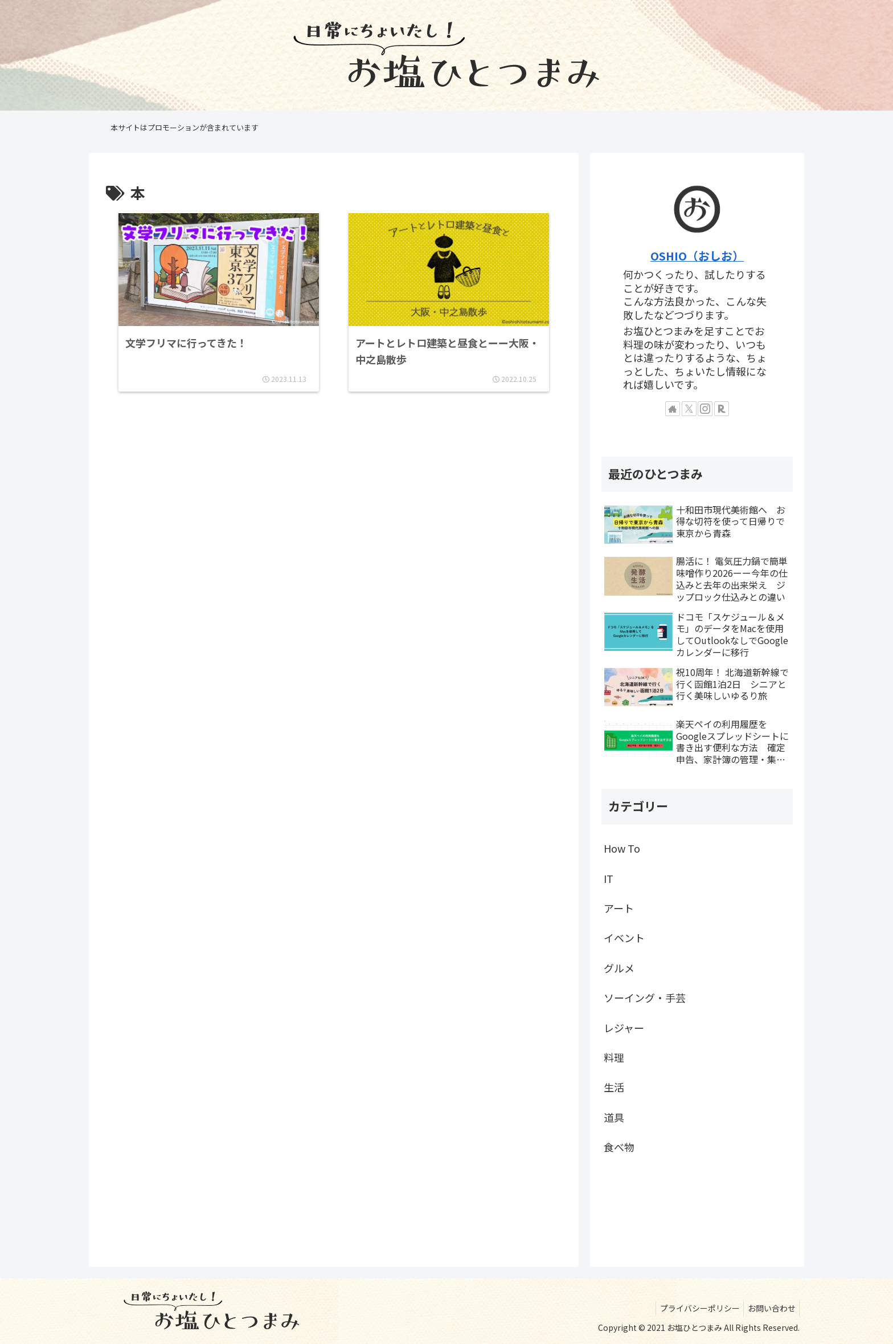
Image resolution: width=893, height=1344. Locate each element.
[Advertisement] (334, 468)
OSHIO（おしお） (697, 255)
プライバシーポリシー (694, 1308)
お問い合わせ (769, 1308)
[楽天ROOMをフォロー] (721, 408)
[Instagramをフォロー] (705, 408)
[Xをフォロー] (689, 408)
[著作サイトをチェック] (672, 408)
